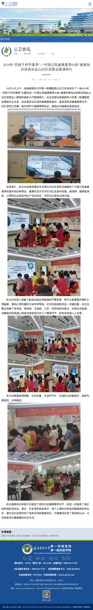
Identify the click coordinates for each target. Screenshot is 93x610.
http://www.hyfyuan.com (25, 588)
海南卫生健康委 (23, 536)
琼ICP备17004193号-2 (45, 584)
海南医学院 (54, 536)
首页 (16, 54)
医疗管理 (27, 54)
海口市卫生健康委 (40, 536)
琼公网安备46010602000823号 (66, 584)
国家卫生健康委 (8, 536)
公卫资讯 (41, 54)
